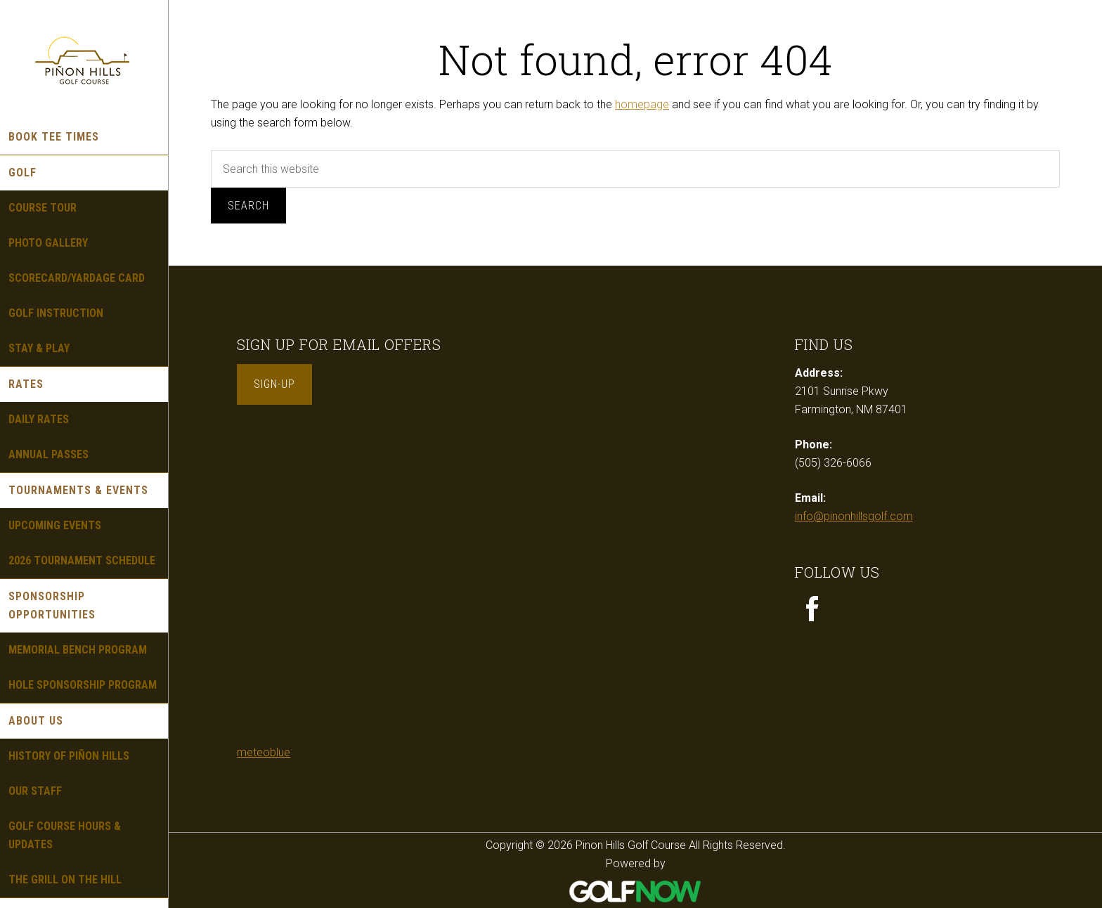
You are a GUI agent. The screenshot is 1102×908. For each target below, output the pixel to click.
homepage (642, 104)
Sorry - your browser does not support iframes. (342, 590)
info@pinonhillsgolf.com (854, 516)
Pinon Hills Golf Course (83, 59)
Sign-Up (274, 384)
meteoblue (263, 752)
